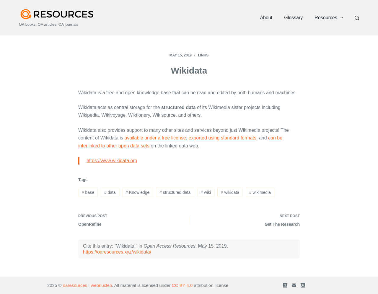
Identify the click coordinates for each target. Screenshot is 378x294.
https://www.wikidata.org (112, 160)
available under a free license (155, 137)
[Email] (294, 285)
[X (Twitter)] (285, 285)
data (110, 192)
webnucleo (101, 285)
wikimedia (260, 192)
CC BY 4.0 (182, 285)
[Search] (357, 18)
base (88, 192)
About (266, 17)
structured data (174, 192)
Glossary (293, 17)
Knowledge (137, 192)
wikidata (230, 192)
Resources (330, 17)
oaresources (75, 285)
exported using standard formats (222, 137)
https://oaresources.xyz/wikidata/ (117, 251)
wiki (206, 192)
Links (203, 55)
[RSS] (303, 285)
